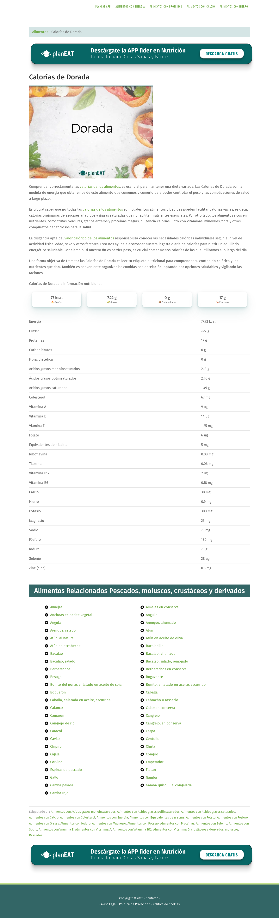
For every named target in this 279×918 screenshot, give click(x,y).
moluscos (231, 829)
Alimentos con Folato (200, 817)
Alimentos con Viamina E (56, 829)
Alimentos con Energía (112, 817)
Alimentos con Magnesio (109, 823)
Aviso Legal (109, 904)
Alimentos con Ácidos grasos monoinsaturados (83, 811)
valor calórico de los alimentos (89, 238)
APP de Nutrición (60, 6)
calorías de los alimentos (100, 186)
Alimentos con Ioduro (75, 823)
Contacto (152, 898)
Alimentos (40, 32)
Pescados (35, 835)
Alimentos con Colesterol (77, 817)
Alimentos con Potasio (143, 823)
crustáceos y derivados (207, 829)
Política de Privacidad (134, 904)
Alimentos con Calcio (44, 817)
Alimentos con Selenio (211, 823)
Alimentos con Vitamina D (171, 829)
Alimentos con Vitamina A (93, 829)
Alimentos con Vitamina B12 (132, 829)
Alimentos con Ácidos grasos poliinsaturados (148, 811)
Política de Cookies (166, 904)
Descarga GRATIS (222, 54)
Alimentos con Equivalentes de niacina (157, 817)
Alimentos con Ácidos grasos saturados (208, 811)
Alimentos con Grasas (44, 823)
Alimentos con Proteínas (177, 823)
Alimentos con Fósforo (232, 817)
